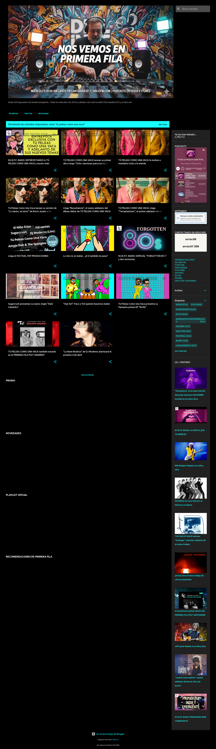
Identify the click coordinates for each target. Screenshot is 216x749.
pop (193, 304)
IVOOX (178, 275)
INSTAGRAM (42, 113)
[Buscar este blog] (195, 9)
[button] (55, 170)
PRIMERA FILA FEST (185, 260)
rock (179, 314)
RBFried (115, 739)
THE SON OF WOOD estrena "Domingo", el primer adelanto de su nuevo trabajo (190, 540)
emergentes (183, 309)
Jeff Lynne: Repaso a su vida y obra (190, 646)
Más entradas (87, 375)
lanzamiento (183, 345)
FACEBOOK (12, 113)
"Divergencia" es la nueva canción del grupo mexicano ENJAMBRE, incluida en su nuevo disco (190, 395)
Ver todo (163, 124)
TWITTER (27, 113)
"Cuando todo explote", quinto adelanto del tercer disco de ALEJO (189, 682)
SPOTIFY (179, 273)
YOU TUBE (180, 270)
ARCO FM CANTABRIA (185, 281)
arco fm (180, 331)
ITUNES (178, 278)
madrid (180, 326)
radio (179, 340)
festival (180, 336)
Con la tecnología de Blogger (108, 734)
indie (179, 304)
